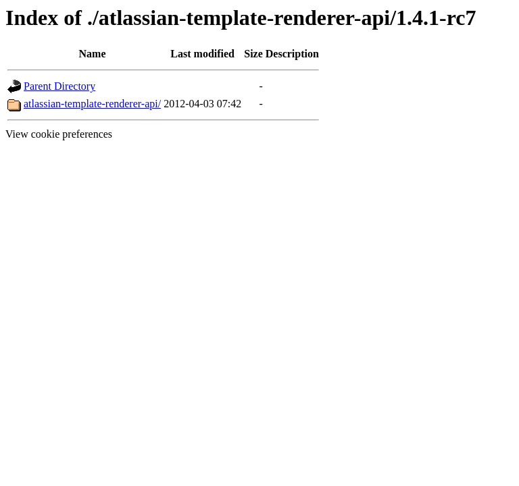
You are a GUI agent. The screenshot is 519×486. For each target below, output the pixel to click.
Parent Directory (59, 86)
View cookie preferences (58, 134)
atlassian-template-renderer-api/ (92, 103)
